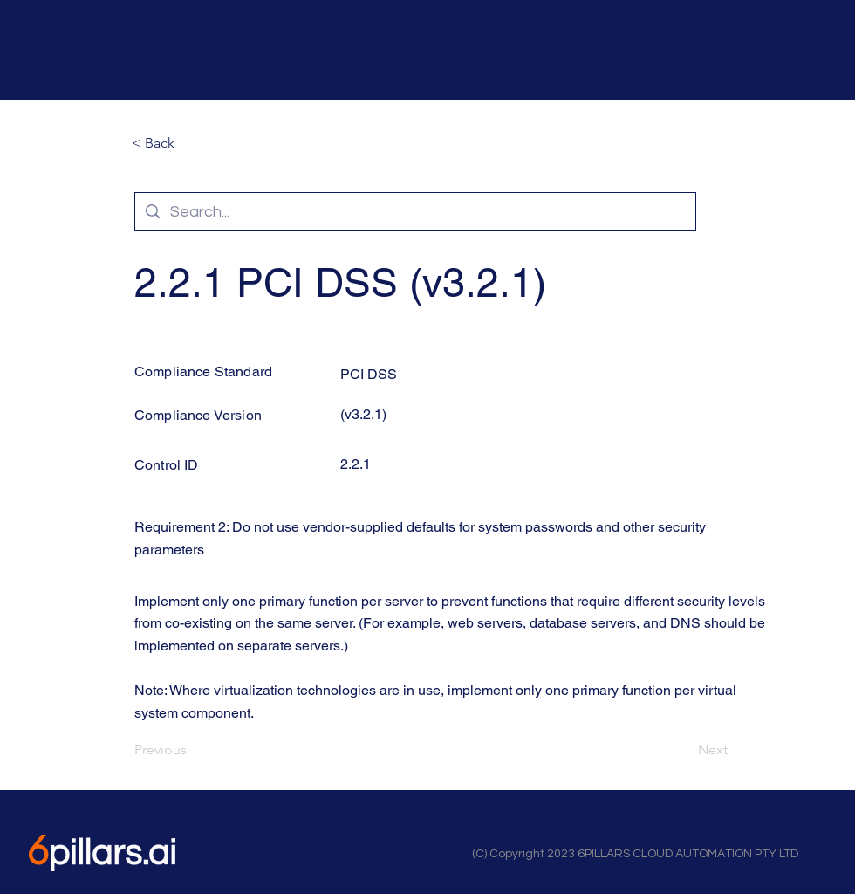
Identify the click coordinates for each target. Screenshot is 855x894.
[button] (189, 143)
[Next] (684, 749)
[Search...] (414, 211)
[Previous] (192, 749)
